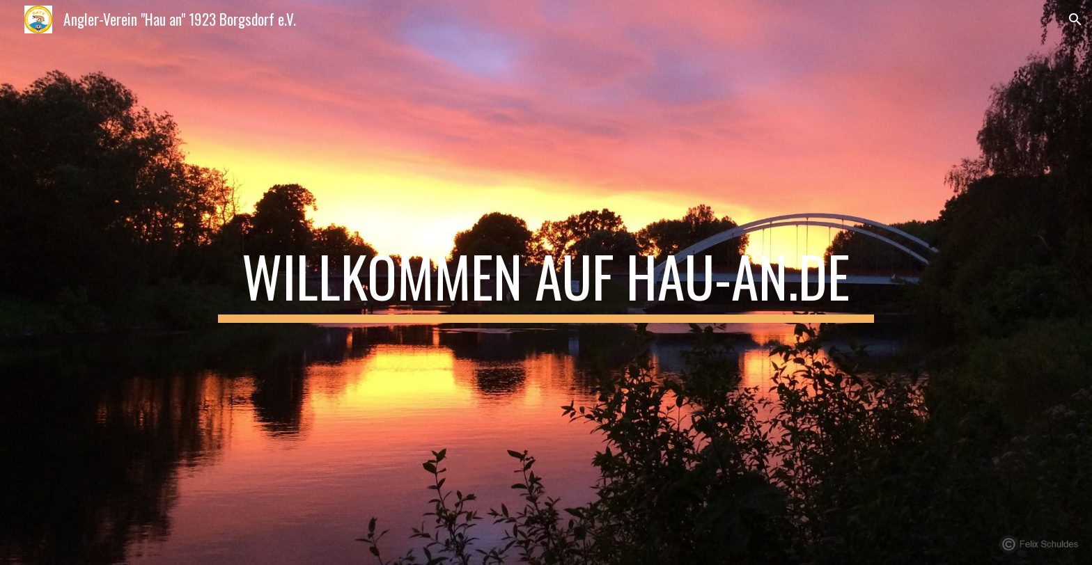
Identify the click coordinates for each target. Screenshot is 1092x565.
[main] (545, 282)
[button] (1075, 19)
